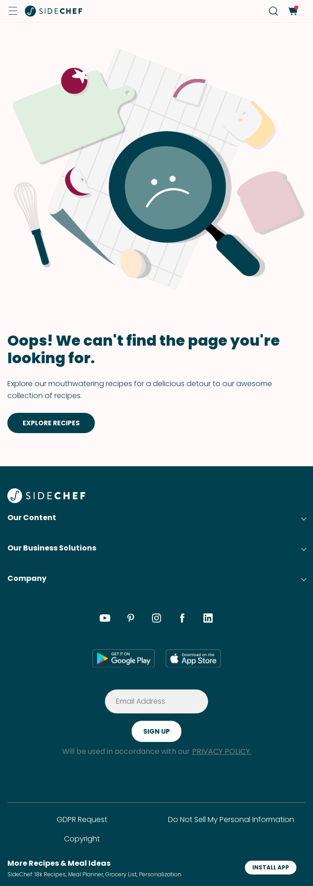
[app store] (193, 658)
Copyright (82, 839)
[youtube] (104, 619)
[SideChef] (46, 500)
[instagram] (156, 619)
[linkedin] (208, 619)
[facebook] (182, 619)
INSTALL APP (270, 867)
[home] (54, 11)
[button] (12, 11)
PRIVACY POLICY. (221, 751)
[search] (273, 11)
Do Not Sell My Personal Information (231, 819)
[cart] (292, 11)
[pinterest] (130, 619)
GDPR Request (82, 819)
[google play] (124, 658)
